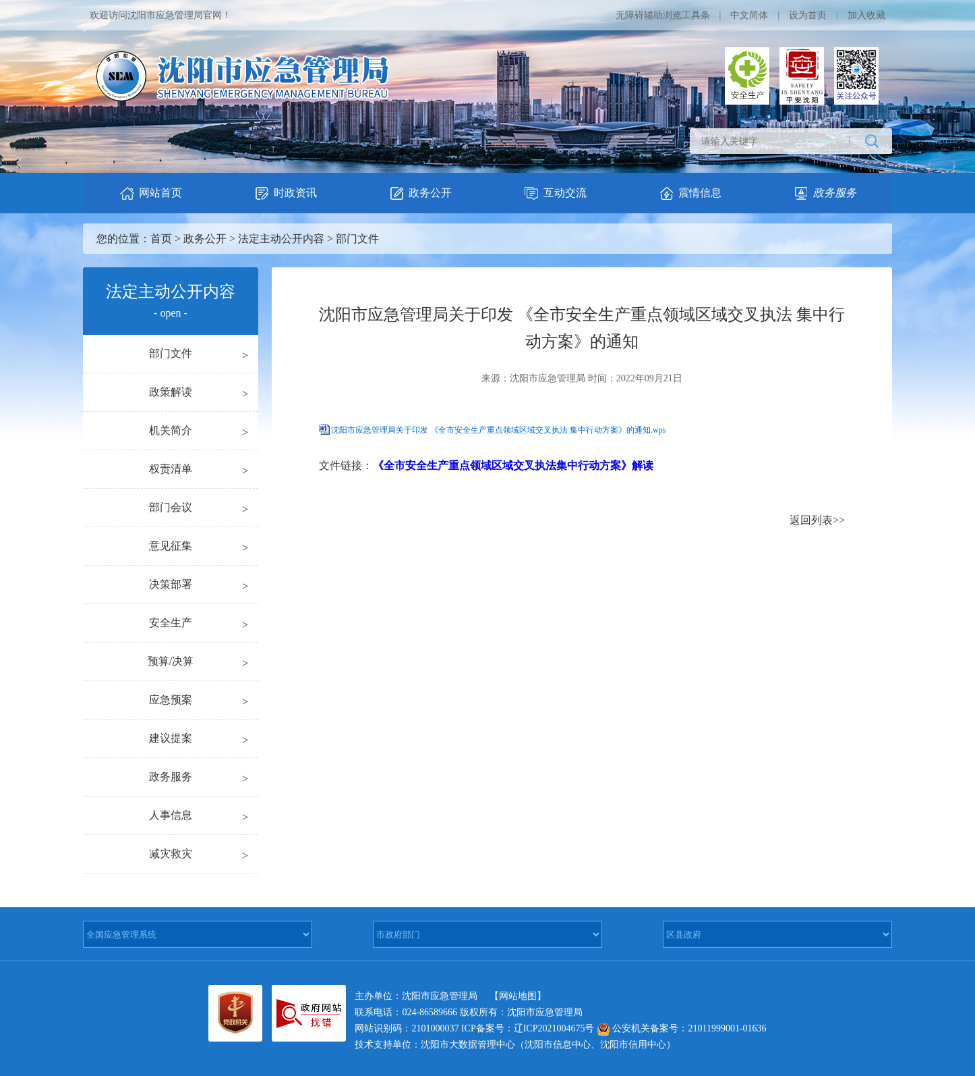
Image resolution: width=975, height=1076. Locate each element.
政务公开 (420, 193)
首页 (161, 238)
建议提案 (170, 738)
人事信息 (170, 815)
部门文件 (357, 238)
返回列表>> (817, 520)
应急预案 (170, 699)
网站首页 (150, 193)
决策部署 (170, 584)
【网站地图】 (518, 996)
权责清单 (170, 469)
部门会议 (170, 507)
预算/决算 (171, 661)
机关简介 (170, 430)
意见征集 (170, 546)
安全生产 (170, 622)
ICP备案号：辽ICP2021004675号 (528, 1028)
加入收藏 (866, 15)
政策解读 (170, 392)
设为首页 (808, 15)
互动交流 (555, 193)
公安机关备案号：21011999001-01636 (682, 1028)
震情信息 (689, 193)
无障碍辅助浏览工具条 (663, 15)
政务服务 (170, 776)
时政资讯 (285, 193)
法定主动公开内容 (281, 238)
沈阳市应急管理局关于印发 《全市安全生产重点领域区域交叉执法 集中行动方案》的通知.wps (498, 430)
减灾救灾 (170, 853)
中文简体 (749, 15)
